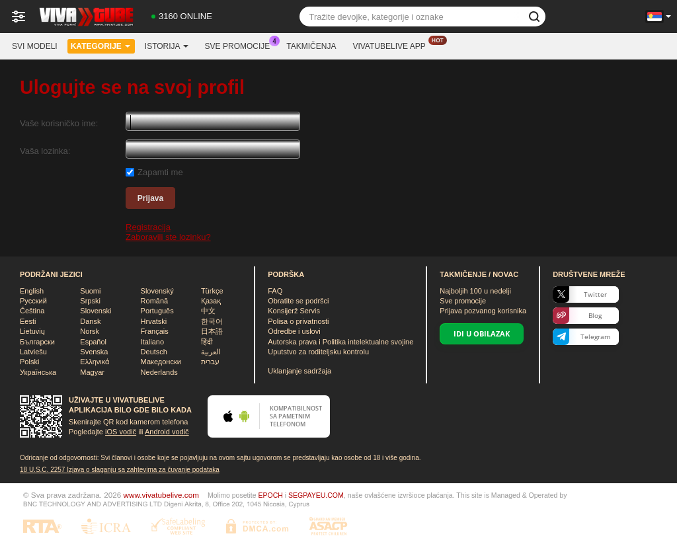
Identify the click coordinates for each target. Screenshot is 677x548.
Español (93, 342)
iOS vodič (120, 432)
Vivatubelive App (392, 45)
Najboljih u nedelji (475, 291)
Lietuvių (32, 331)
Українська (38, 372)
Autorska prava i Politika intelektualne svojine (340, 342)
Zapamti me (160, 172)
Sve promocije (241, 45)
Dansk (90, 321)
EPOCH (270, 495)
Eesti (28, 321)
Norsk (89, 331)
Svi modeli (35, 46)
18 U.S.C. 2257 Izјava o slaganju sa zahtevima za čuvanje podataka (119, 469)
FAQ (275, 291)
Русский (33, 301)
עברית (210, 362)
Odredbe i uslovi (294, 331)
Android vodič (167, 432)
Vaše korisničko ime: (59, 123)
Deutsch (154, 352)
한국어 (212, 321)
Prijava (150, 198)
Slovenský (157, 291)
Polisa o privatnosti (298, 321)
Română (155, 301)
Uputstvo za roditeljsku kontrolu (318, 352)
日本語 (212, 331)
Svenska (94, 352)
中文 (208, 311)
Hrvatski (154, 321)
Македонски (161, 362)
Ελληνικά (94, 362)
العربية (210, 352)
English (32, 291)
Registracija (148, 227)
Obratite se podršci (298, 301)
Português (157, 311)
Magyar (92, 372)
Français (155, 331)
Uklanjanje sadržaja (299, 371)
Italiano (152, 342)
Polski (29, 362)
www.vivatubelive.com (161, 494)
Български (37, 342)
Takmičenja (311, 46)
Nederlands (159, 372)
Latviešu (33, 352)
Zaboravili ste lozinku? (168, 237)
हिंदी (207, 342)
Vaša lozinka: (45, 151)
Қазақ (211, 301)
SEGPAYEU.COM (316, 495)
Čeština (32, 311)
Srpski (90, 301)
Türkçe (212, 291)
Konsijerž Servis (294, 311)
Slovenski (95, 311)
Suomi (90, 291)
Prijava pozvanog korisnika (483, 311)
